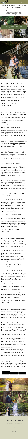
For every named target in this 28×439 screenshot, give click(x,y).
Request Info (14, 373)
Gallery (20, 13)
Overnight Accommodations (11, 13)
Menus (20, 12)
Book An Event (22, 373)
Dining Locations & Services (12, 12)
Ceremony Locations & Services (16, 10)
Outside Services (11, 14)
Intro (7, 10)
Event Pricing (17, 14)
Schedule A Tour (5, 373)
